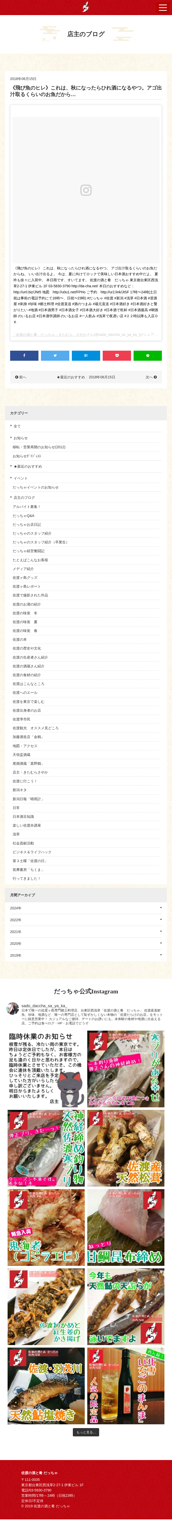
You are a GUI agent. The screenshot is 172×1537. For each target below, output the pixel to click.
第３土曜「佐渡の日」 (30, 861)
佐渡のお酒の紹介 (27, 604)
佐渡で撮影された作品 (30, 595)
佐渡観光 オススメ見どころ (36, 728)
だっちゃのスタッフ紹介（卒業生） (41, 542)
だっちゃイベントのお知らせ (36, 487)
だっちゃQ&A (23, 516)
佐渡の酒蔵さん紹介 (29, 666)
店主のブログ (24, 498)
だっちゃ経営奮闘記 (29, 551)
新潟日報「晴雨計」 (29, 799)
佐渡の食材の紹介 (27, 675)
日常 (16, 808)
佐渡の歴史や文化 (27, 648)
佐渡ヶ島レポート (27, 586)
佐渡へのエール (25, 693)
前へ (22, 377)
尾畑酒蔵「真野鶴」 (29, 763)
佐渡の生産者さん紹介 (30, 657)
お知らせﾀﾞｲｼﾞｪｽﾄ (27, 456)
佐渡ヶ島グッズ (25, 578)
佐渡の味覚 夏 (25, 622)
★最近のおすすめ (28, 466)
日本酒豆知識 (23, 817)
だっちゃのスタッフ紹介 (32, 533)
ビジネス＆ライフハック (32, 852)
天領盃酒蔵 (21, 755)
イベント (21, 478)
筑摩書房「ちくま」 (29, 870)
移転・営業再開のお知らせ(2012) (39, 447)
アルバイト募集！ (27, 507)
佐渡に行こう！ (25, 781)
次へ (149, 377)
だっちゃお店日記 (27, 524)
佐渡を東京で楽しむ (29, 702)
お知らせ (21, 438)
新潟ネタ (20, 790)
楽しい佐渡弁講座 (27, 825)
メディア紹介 (23, 569)
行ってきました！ (27, 878)
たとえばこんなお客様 (30, 560)
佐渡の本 (20, 639)
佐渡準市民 (21, 719)
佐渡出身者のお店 (27, 710)
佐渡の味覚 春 (25, 631)
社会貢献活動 (23, 843)
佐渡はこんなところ (29, 684)
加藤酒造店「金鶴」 (29, 737)
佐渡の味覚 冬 (25, 613)
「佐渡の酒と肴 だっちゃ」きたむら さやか (49, 335)
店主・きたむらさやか (30, 772)
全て (17, 426)
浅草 (16, 834)
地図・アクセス (25, 746)
